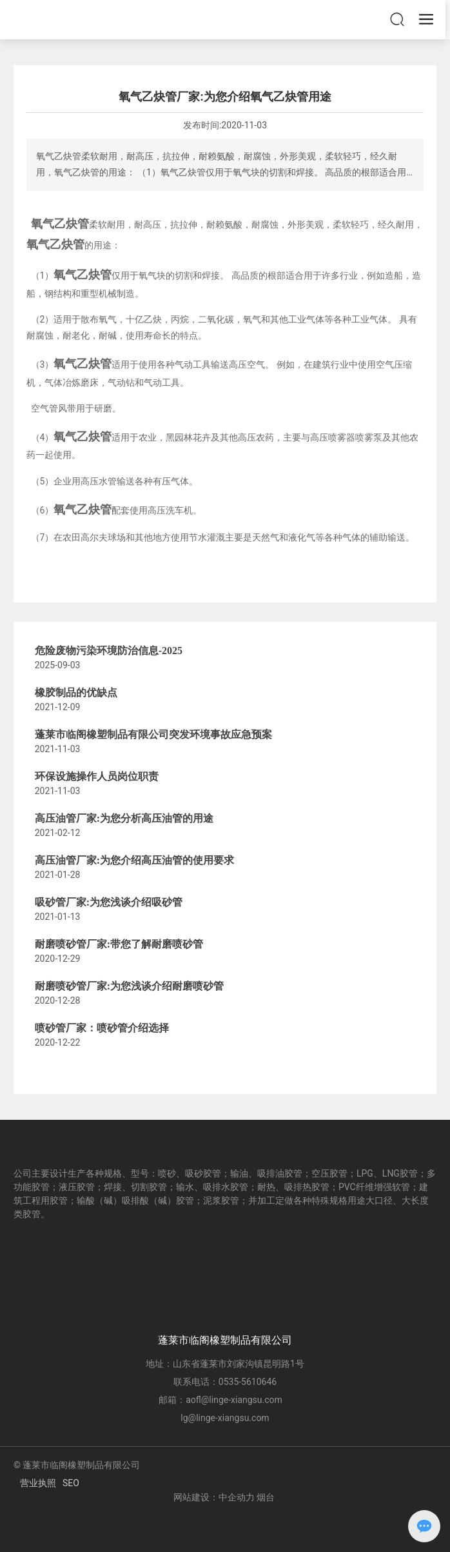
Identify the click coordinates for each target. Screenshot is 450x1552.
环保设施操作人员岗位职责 (97, 776)
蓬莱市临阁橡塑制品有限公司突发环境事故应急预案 (153, 734)
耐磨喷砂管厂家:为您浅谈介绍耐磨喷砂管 (129, 985)
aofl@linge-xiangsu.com (234, 1400)
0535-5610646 (248, 1382)
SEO (71, 1483)
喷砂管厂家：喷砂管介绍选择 (102, 1027)
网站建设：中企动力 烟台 (224, 1497)
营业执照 (38, 1483)
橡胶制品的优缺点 (76, 692)
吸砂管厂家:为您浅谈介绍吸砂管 (108, 902)
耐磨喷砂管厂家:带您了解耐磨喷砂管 (119, 944)
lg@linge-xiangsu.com (225, 1418)
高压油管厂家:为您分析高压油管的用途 (124, 818)
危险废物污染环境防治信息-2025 (108, 650)
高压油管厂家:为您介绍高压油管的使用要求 (134, 860)
